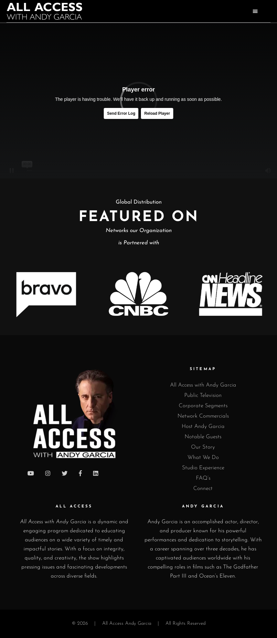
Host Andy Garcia (203, 426)
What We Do (203, 457)
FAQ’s (203, 478)
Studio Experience (203, 468)
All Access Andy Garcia (126, 623)
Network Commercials (203, 416)
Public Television (203, 395)
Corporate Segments (203, 406)
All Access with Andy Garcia (203, 385)
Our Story (203, 447)
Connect (203, 488)
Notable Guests (203, 437)
